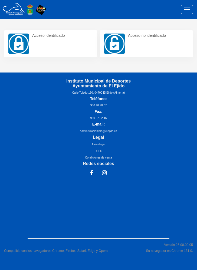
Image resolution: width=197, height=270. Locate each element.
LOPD (98, 151)
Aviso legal (98, 144)
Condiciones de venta (98, 157)
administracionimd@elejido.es (98, 131)
